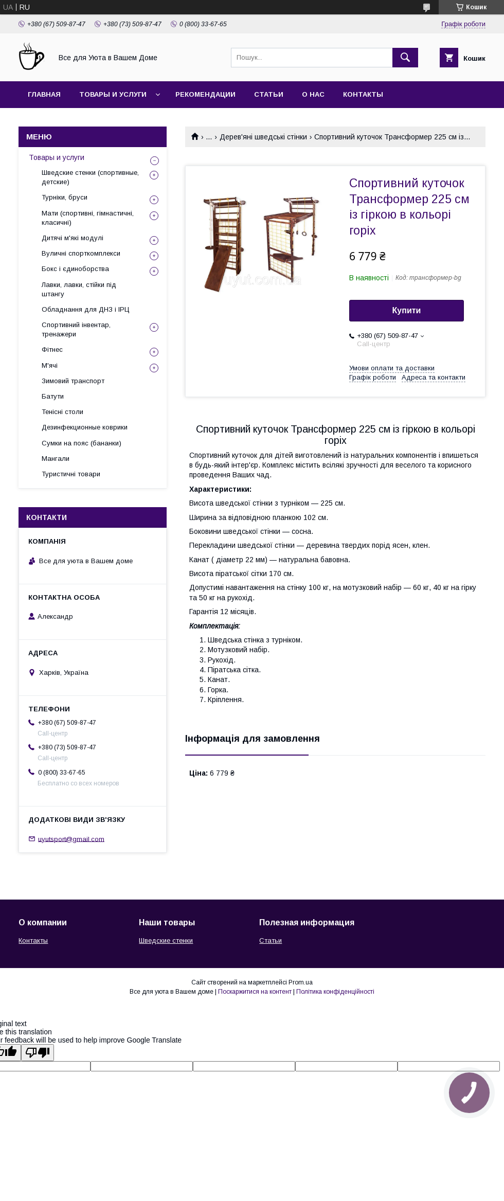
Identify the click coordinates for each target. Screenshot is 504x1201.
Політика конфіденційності (335, 991)
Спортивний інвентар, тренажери (76, 329)
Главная (44, 94)
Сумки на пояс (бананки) (81, 443)
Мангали (55, 458)
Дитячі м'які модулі (72, 238)
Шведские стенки (166, 940)
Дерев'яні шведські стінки (263, 137)
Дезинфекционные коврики (85, 427)
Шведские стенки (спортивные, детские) (90, 177)
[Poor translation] (37, 1052)
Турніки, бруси (64, 197)
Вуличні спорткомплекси (81, 253)
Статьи (268, 94)
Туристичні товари (71, 474)
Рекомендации (205, 94)
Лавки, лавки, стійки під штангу (79, 289)
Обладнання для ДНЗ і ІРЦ (86, 309)
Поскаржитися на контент (255, 991)
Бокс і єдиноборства (75, 269)
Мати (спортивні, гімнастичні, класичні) (88, 217)
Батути (53, 396)
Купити (406, 310)
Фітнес (52, 349)
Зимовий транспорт (73, 381)
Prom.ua (301, 982)
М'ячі (50, 365)
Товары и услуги (113, 94)
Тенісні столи (62, 412)
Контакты (363, 94)
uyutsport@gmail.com (71, 839)
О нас (313, 94)
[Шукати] (405, 57)
